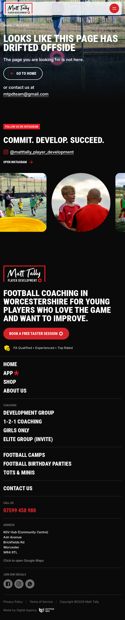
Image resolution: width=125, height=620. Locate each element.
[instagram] (19, 584)
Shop (9, 382)
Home (7, 25)
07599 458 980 (19, 510)
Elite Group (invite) (28, 439)
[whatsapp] (29, 584)
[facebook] (8, 584)
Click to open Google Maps (23, 560)
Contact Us (17, 488)
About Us (14, 390)
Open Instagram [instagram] (18, 162)
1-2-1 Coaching (22, 421)
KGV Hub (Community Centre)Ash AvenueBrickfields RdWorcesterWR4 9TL (25, 542)
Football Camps (24, 455)
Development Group (28, 413)
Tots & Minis (19, 472)
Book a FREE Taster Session (36, 333)
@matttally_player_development (38, 152)
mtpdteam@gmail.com (26, 94)
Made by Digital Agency (28, 610)
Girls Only (16, 430)
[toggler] (114, 8)
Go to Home (23, 73)
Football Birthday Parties (37, 464)
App (11, 373)
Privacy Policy (13, 601)
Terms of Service (41, 601)
